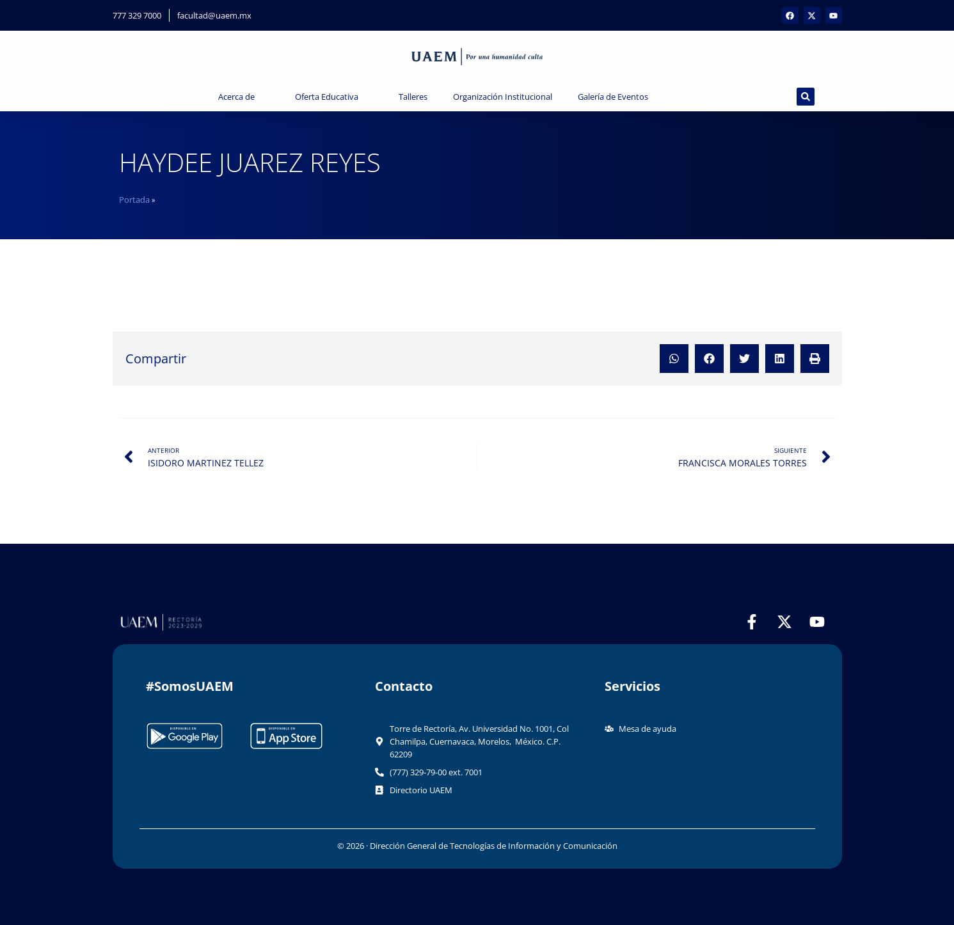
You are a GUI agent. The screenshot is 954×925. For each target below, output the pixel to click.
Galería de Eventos (620, 96)
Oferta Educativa (334, 96)
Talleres (413, 96)
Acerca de (243, 96)
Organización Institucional (502, 96)
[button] (674, 358)
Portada (134, 199)
